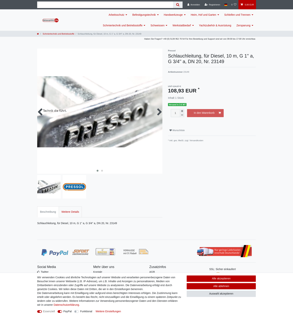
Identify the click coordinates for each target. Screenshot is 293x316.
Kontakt (97, 271)
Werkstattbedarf (181, 25)
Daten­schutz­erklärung (66, 304)
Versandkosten (196, 140)
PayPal (67, 311)
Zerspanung (243, 25)
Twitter (44, 271)
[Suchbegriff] (105, 4)
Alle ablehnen (221, 286)
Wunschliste (177, 130)
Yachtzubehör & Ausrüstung (215, 25)
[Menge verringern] (182, 115)
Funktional (86, 311)
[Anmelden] (193, 4)
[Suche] (178, 4)
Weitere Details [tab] (70, 211)
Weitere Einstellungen (108, 311)
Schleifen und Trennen (237, 14)
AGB (152, 271)
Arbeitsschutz (116, 14)
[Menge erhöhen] (182, 111)
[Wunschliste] (233, 4)
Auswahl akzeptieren (221, 293)
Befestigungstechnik (144, 14)
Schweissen (157, 25)
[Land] (225, 4)
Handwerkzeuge (173, 14)
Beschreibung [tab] (48, 211)
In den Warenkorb (207, 113)
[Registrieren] (212, 4)
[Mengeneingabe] (175, 113)
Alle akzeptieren (221, 278)
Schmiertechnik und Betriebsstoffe (122, 25)
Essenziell (49, 311)
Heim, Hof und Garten (203, 14)
